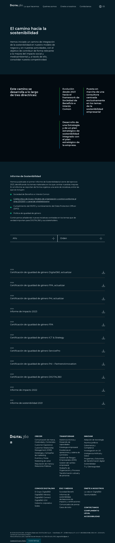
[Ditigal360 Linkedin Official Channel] (11, 442)
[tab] (34, 238)
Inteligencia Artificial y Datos (93, 454)
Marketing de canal (43, 461)
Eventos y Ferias (41, 458)
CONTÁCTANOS (91, 507)
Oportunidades (90, 495)
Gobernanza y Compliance (90, 446)
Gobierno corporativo (43, 503)
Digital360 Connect (43, 497)
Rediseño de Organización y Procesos (69, 469)
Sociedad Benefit (66, 492)
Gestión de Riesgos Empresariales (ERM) (68, 459)
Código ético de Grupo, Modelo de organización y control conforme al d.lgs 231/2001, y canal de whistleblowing (44, 200)
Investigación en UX (92, 451)
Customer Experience (44, 445)
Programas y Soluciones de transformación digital (94, 460)
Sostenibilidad (89, 464)
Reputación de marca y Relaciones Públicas (44, 465)
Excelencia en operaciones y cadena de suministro (69, 452)
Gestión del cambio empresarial (67, 464)
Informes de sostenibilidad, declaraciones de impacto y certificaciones (69, 498)
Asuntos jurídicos (91, 443)
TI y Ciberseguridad (92, 467)
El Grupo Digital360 (43, 492)
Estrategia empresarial (68, 447)
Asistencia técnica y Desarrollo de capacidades (67, 442)
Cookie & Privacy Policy (18, 541)
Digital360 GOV (41, 500)
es (102, 6)
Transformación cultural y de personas (69, 474)
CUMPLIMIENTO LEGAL (91, 511)
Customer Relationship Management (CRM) (44, 449)
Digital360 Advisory (43, 495)
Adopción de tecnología (94, 440)
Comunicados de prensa (69, 504)
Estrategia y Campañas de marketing (44, 454)
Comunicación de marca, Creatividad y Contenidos (45, 441)
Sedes (37, 506)
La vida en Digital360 (92, 492)
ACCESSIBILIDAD (92, 516)
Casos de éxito (65, 507)
